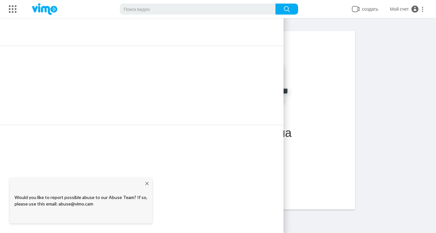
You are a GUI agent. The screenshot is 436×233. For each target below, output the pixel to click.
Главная (231, 170)
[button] (407, 9)
